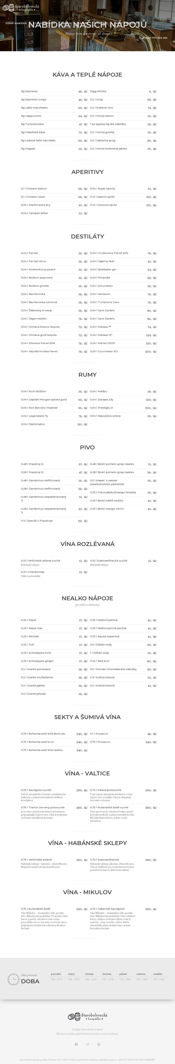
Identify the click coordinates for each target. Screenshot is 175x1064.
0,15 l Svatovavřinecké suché (108, 560)
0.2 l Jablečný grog (103, 140)
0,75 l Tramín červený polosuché (43, 807)
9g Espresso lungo (33, 99)
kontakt (101, 23)
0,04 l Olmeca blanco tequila (40, 326)
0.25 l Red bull (99, 661)
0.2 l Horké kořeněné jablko (108, 148)
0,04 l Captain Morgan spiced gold (44, 399)
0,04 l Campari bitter (34, 213)
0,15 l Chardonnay (32, 571)
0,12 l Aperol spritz (102, 196)
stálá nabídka (44, 23)
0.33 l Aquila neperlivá (104, 636)
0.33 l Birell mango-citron (107, 508)
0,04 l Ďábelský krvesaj (36, 310)
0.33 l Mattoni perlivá (103, 620)
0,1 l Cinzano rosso (33, 196)
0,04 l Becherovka (33, 294)
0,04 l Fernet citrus (33, 261)
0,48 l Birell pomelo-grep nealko (112, 464)
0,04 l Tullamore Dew (104, 302)
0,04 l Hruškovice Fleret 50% (109, 253)
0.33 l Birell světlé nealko (106, 500)
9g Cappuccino (31, 115)
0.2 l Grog (96, 99)
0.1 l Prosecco (99, 733)
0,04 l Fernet (29, 253)
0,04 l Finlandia (100, 277)
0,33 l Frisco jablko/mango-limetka (113, 492)
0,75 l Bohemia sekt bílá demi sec (43, 733)
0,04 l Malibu (98, 391)
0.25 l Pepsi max (31, 628)
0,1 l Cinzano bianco (34, 188)
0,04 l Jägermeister (34, 318)
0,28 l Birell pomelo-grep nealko (112, 472)
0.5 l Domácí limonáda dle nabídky (113, 669)
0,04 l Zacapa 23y (101, 399)
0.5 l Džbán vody (101, 644)
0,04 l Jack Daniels (102, 310)
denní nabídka (16, 23)
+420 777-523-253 (154, 37)
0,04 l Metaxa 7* (100, 326)
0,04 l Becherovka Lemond (39, 302)
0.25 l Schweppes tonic (36, 652)
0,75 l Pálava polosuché (105, 790)
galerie (83, 23)
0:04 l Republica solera (105, 415)
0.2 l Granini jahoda (33, 693)
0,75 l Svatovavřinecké (104, 859)
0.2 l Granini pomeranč (36, 669)
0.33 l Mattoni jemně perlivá (108, 628)
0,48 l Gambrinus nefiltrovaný (40, 480)
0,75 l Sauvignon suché (36, 790)
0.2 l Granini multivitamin (37, 677)
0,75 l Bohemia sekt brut (37, 741)
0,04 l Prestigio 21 (101, 407)
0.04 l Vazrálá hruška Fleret (39, 351)
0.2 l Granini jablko (33, 685)
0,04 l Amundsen (101, 285)
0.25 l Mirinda (30, 636)
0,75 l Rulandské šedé (35, 908)
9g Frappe (28, 148)
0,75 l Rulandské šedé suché (109, 807)
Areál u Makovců (126, 23)
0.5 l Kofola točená (102, 685)
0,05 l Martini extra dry (35, 205)
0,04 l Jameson (100, 294)
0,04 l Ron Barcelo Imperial (39, 407)
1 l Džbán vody (99, 652)
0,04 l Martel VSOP (102, 343)
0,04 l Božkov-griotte (35, 285)
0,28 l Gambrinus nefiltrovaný (40, 488)
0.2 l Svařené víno (101, 107)
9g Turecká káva (32, 124)
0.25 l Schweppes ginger (37, 661)
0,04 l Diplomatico (33, 424)
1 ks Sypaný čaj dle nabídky (108, 124)
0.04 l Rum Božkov (33, 391)
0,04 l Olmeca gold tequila (39, 335)
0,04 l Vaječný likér (102, 261)
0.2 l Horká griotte (102, 132)
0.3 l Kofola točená (102, 677)
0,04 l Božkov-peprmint (36, 277)
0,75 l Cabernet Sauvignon (107, 908)
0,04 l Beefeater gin (103, 269)
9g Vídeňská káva (33, 132)
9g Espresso (29, 91)
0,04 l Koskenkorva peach (38, 269)
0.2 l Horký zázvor (102, 115)
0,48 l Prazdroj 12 (32, 464)
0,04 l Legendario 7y (34, 415)
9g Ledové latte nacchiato (38, 140)
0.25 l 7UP (27, 644)
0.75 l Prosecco (100, 741)
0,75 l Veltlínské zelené (36, 859)
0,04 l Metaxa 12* (101, 335)
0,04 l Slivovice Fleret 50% (38, 343)
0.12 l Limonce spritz (103, 205)
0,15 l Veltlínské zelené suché (40, 560)
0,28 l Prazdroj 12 (32, 472)
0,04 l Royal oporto (102, 188)
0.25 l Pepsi (28, 620)
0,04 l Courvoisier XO (104, 351)
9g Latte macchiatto (34, 107)
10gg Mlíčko (98, 91)
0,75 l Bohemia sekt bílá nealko (42, 750)
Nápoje (66, 23)
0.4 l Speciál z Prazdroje (37, 520)
